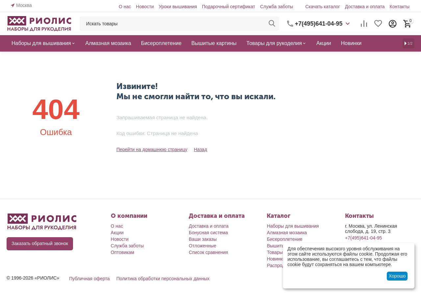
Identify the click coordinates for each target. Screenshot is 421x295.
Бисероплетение (284, 239)
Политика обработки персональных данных (163, 278)
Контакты (399, 6)
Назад (200, 149)
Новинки (276, 258)
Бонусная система (208, 232)
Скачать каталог (322, 6)
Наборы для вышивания (293, 226)
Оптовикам (123, 252)
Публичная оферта (89, 278)
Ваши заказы (203, 239)
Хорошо (397, 276)
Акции (117, 232)
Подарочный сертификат (228, 6)
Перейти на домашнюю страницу (151, 149)
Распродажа (280, 265)
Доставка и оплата (365, 6)
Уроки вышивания (178, 6)
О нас (125, 6)
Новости (145, 6)
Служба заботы (276, 6)
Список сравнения (208, 252)
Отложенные (202, 245)
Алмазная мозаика (287, 232)
